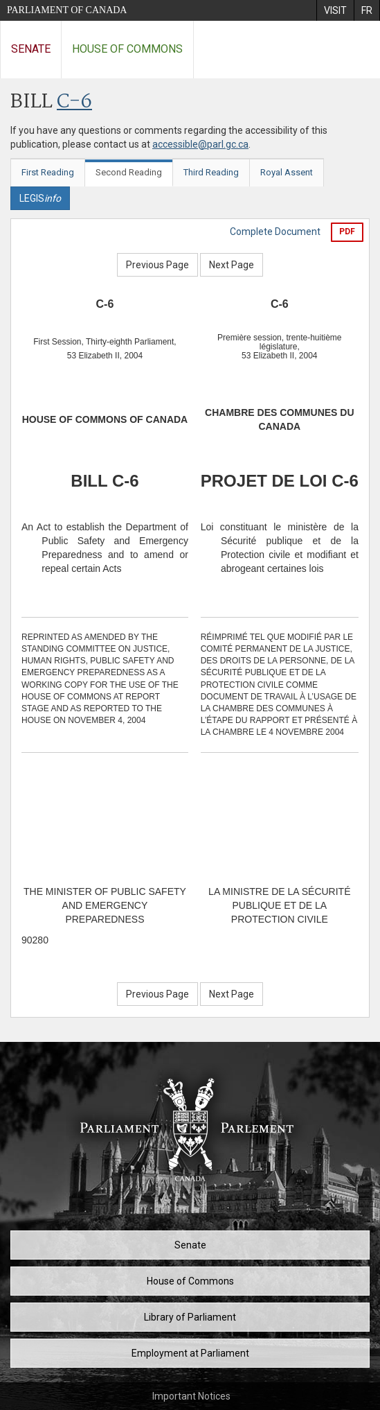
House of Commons (127, 48)
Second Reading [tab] (129, 172)
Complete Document (275, 231)
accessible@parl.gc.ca (200, 144)
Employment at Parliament (190, 1353)
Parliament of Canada (67, 10)
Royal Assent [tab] (286, 172)
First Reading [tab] (47, 172)
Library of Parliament (190, 1317)
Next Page (231, 264)
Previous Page (157, 264)
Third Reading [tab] (211, 172)
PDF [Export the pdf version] (347, 231)
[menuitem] (335, 10)
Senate (31, 48)
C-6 (74, 102)
